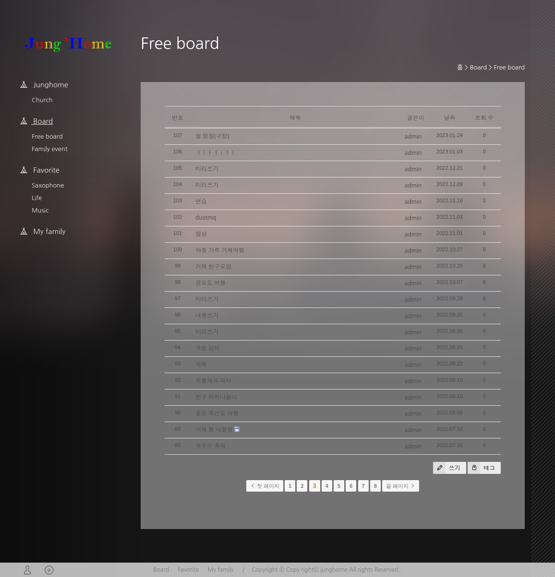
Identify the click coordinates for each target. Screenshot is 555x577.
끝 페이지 (400, 486)
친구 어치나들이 (216, 397)
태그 (481, 468)
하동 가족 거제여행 (219, 250)
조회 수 (484, 118)
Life (37, 198)
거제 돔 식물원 (214, 429)
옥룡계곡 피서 (213, 381)
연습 (201, 201)
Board (478, 67)
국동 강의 (207, 348)
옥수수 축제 (210, 446)
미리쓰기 (206, 169)
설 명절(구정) (212, 136)
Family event (49, 149)
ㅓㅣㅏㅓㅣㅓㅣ (215, 152)
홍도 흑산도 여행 (217, 413)
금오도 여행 (210, 283)
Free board (47, 136)
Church (42, 100)
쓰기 (446, 468)
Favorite (188, 570)
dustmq (205, 217)
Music (40, 210)
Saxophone (48, 185)
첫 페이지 (264, 486)
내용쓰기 (206, 315)
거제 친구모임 (213, 266)
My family (221, 570)
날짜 (449, 118)
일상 (201, 234)
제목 (201, 364)
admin (413, 136)
